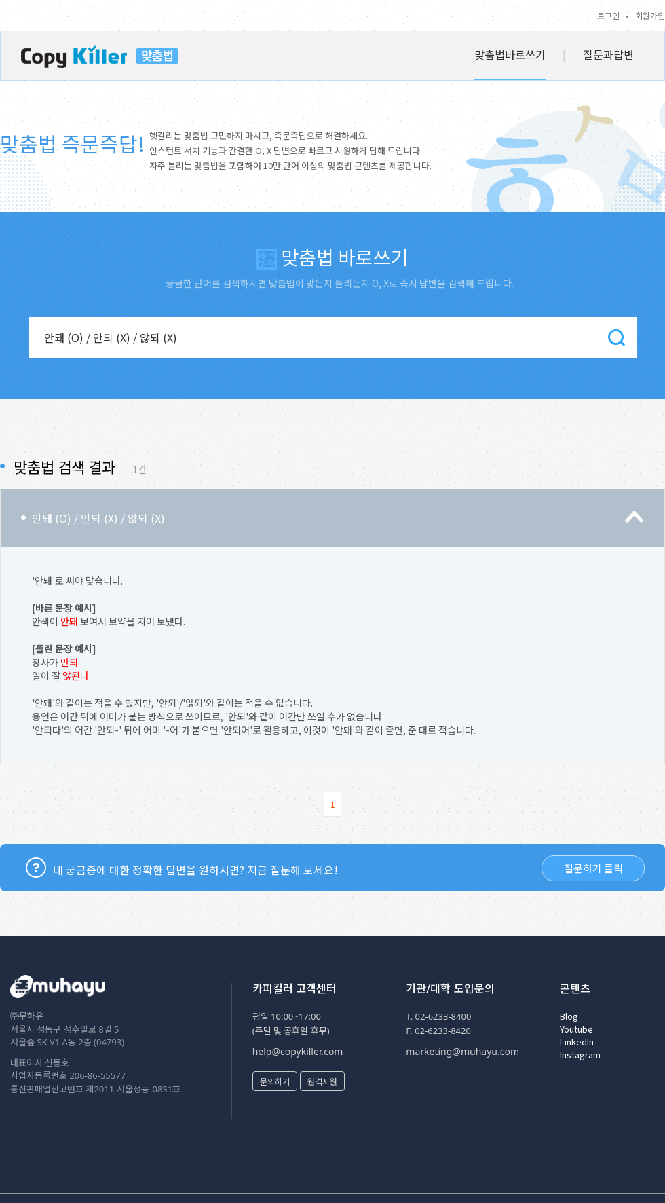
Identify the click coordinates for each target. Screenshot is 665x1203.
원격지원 (322, 1081)
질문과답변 (608, 54)
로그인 (608, 15)
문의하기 (275, 1081)
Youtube (576, 1028)
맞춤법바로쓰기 (510, 54)
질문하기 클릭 (593, 868)
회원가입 (650, 15)
